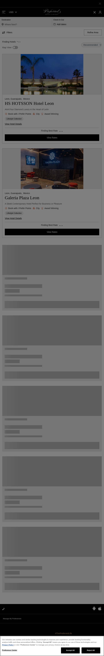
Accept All (70, 650)
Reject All (91, 650)
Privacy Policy (8, 645)
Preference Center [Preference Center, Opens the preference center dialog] (9, 650)
